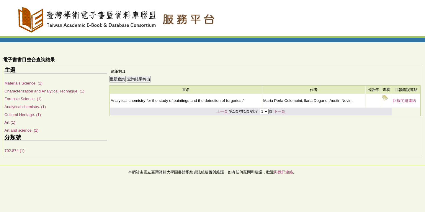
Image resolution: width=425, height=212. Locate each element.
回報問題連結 (404, 100)
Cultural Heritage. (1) (22, 114)
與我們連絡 (283, 172)
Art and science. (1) (21, 130)
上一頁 (222, 111)
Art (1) (9, 122)
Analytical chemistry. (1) (25, 107)
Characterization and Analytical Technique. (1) (44, 91)
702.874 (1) (14, 150)
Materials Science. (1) (23, 83)
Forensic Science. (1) (23, 99)
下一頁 (279, 111)
